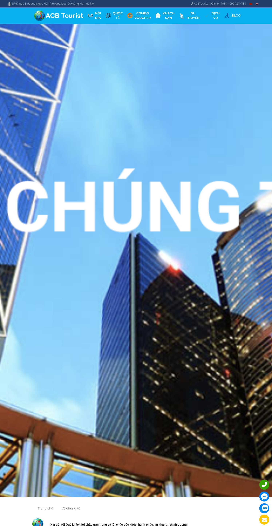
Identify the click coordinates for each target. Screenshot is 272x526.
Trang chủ (45, 508)
